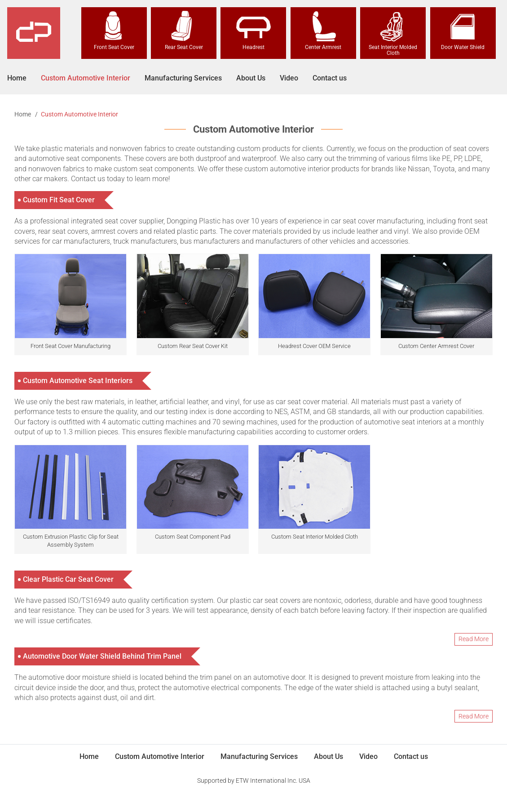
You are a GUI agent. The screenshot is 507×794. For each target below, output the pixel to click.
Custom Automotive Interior (85, 78)
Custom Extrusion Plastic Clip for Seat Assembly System (71, 540)
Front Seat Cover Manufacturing (70, 346)
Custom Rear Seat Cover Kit (193, 346)
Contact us (330, 78)
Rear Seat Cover (183, 30)
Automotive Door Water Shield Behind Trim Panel (102, 656)
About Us (250, 78)
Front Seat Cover (114, 30)
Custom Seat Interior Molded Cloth (314, 536)
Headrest (253, 30)
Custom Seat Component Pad (192, 536)
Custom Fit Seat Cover (59, 200)
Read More (474, 638)
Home (16, 78)
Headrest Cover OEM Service (314, 346)
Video (289, 78)
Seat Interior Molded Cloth (393, 33)
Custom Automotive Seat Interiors (77, 380)
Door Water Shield (463, 30)
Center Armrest (323, 30)
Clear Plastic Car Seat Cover (68, 579)
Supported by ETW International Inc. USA (253, 780)
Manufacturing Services (183, 78)
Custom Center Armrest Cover (436, 346)
